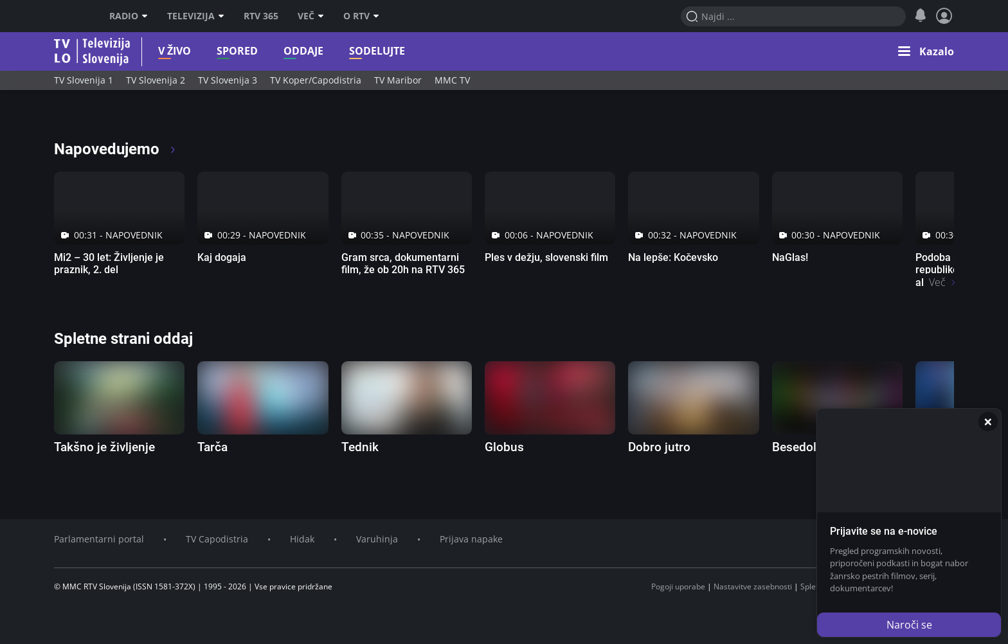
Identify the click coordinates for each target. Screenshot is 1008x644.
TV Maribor (398, 80)
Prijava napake (471, 539)
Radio (128, 16)
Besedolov (800, 447)
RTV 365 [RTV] (261, 16)
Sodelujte (353, 51)
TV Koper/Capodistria (315, 80)
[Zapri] (988, 421)
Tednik (360, 447)
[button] (926, 51)
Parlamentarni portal (99, 539)
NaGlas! (790, 257)
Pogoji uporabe (678, 586)
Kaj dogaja (221, 257)
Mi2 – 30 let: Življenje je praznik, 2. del (109, 263)
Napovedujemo (115, 149)
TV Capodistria (217, 539)
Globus (504, 447)
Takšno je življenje (104, 447)
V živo (150, 51)
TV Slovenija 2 (155, 80)
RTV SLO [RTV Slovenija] (70, 16)
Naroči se (909, 625)
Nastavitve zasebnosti (753, 586)
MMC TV (452, 80)
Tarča (212, 447)
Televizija (195, 16)
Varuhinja (377, 539)
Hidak (302, 539)
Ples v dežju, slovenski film (546, 257)
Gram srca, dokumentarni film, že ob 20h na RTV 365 (403, 263)
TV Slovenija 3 (227, 80)
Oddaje (280, 51)
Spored (213, 51)
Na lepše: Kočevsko (673, 257)
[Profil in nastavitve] (944, 16)
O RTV (361, 16)
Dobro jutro (659, 447)
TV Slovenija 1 (83, 80)
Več (311, 16)
